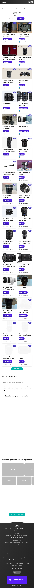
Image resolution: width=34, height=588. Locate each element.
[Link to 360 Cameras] (24, 415)
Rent (20, 18)
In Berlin (21, 537)
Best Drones (16, 542)
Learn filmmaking (7, 558)
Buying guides (17, 540)
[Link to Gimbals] (24, 405)
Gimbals (22, 528)
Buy (13, 18)
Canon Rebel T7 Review (21, 553)
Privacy (7, 563)
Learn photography (18, 558)
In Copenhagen (14, 537)
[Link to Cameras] (9, 405)
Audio (26, 528)
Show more (17, 368)
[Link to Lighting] (9, 435)
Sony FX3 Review (22, 549)
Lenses (12, 528)
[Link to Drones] (9, 445)
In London (24, 535)
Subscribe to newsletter (17, 514)
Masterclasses (20, 560)
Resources (17, 556)
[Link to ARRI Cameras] (24, 425)
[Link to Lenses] (9, 415)
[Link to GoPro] (24, 445)
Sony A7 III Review (10, 553)
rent (6, 6)
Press (16, 563)
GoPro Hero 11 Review (22, 551)
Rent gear (17, 533)
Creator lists (12, 560)
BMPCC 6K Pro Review (10, 551)
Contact (27, 563)
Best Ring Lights (16, 544)
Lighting (16, 530)
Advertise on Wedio (17, 565)
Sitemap (21, 563)
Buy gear (17, 526)
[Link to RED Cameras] (24, 435)
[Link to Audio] (9, 425)
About (11, 563)
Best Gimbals (24, 542)
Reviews (17, 547)
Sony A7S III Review (12, 549)
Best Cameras (8, 542)
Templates (27, 558)
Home (3, 6)
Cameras (7, 528)
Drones (17, 528)
